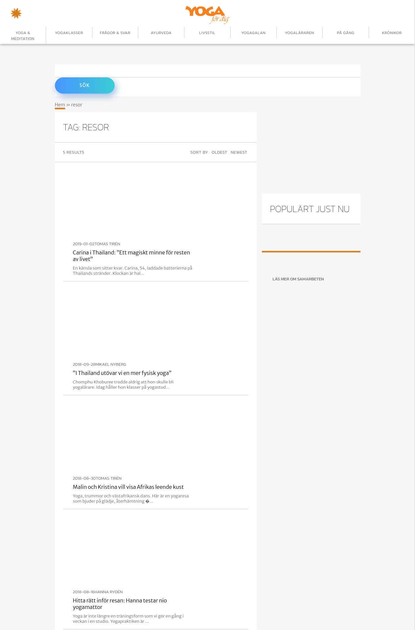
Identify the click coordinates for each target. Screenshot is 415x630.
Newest (239, 150)
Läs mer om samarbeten (298, 277)
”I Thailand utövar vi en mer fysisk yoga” (175, 226)
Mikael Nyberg (164, 218)
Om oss (271, 602)
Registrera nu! (87, 507)
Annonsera (140, 602)
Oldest (219, 150)
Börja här (100, 602)
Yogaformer (182, 602)
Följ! (178, 507)
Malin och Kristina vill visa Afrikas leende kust (181, 275)
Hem (60, 103)
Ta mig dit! (285, 507)
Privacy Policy (310, 602)
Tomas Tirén (160, 169)
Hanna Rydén (162, 314)
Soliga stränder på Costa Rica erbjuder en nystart (185, 371)
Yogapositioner (229, 602)
